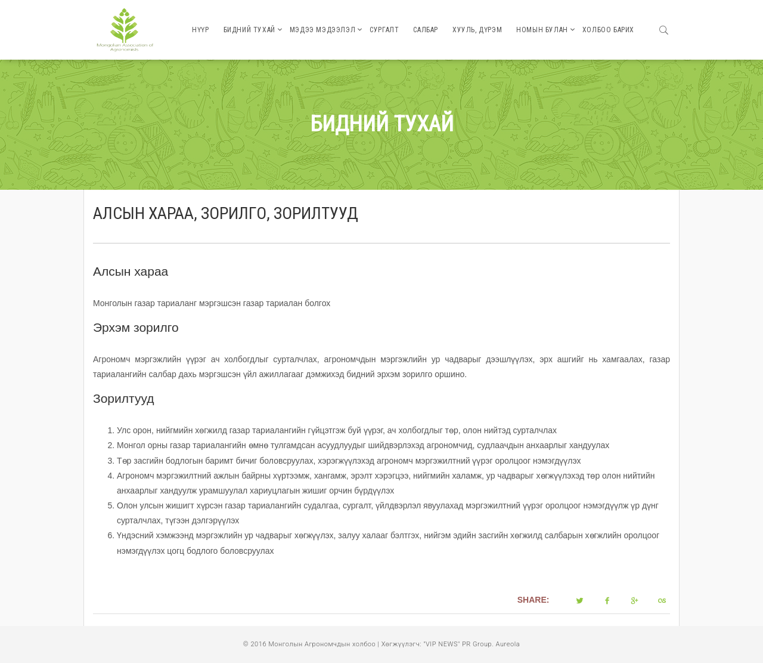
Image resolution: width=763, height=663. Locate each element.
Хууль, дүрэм (477, 30)
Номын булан (542, 30)
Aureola (508, 644)
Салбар (425, 30)
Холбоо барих (608, 30)
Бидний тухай (249, 30)
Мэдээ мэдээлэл (322, 30)
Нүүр (200, 30)
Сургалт (384, 30)
